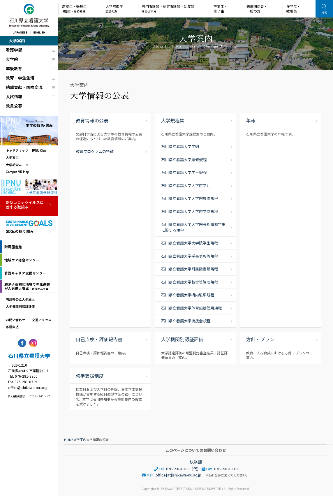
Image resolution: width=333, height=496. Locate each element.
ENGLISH (39, 32)
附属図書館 (13, 246)
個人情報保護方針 (17, 396)
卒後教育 (14, 68)
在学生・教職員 (293, 8)
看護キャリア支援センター (25, 272)
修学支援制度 (90, 375)
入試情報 (14, 96)
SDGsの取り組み (20, 231)
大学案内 (17, 40)
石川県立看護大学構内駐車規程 (187, 295)
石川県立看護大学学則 (180, 146)
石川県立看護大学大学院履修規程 (189, 198)
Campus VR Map (17, 172)
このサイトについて (39, 396)
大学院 (12, 59)
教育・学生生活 (20, 78)
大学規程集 (172, 120)
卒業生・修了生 (221, 8)
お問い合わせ (15, 320)
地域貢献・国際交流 (24, 87)
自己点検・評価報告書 (99, 339)
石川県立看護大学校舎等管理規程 (189, 282)
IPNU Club (39, 150)
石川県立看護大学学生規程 (184, 172)
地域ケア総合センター (21, 259)
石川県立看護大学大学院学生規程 (189, 243)
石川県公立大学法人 (20, 299)
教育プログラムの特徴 (95, 151)
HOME (68, 439)
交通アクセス (41, 320)
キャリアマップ (17, 150)
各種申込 (12, 327)
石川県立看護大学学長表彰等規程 (189, 256)
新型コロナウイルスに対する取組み (25, 205)
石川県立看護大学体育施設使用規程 (191, 308)
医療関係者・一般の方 (256, 8)
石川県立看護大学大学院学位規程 (189, 211)
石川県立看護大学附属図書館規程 (189, 269)
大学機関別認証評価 (20, 306)
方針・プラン (260, 339)
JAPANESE (20, 32)
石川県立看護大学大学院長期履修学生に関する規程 (193, 227)
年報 (251, 120)
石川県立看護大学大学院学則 (185, 185)
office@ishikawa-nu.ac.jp (28, 387)
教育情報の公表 (92, 120)
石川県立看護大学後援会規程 (185, 320)
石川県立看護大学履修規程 (184, 159)
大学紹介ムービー (18, 165)
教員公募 (14, 106)
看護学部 (14, 50)
